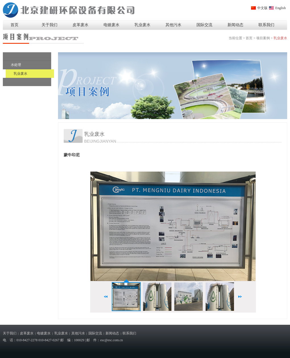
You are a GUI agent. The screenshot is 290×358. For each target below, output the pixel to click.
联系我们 (266, 25)
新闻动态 (235, 25)
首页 (14, 25)
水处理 (16, 65)
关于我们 (49, 25)
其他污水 (173, 25)
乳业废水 (142, 25)
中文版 (262, 8)
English (280, 8)
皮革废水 (80, 25)
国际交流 (204, 25)
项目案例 (263, 38)
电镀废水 (111, 25)
